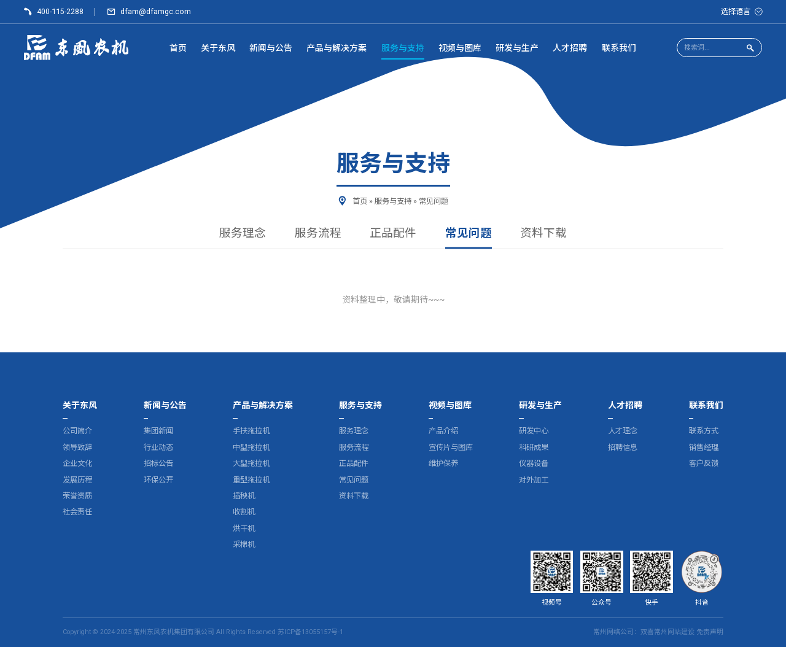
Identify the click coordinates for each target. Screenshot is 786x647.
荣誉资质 (77, 495)
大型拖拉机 (251, 463)
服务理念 (242, 234)
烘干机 (244, 528)
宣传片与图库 (451, 447)
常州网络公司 (613, 632)
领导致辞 (77, 447)
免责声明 (709, 632)
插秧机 (244, 495)
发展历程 (77, 479)
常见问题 (468, 234)
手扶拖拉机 (251, 430)
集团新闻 (158, 430)
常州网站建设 (674, 632)
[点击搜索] (750, 48)
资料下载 (543, 234)
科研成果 (533, 447)
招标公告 (158, 463)
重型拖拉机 (251, 479)
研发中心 (533, 430)
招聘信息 (622, 447)
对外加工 (533, 479)
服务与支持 (393, 201)
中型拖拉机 (251, 447)
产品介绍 (443, 430)
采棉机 (244, 544)
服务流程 (318, 234)
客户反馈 (703, 463)
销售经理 (703, 447)
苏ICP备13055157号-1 (310, 632)
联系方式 (703, 430)
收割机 (244, 511)
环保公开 (158, 479)
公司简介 (77, 430)
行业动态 (158, 447)
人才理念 (622, 430)
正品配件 (393, 234)
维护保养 (443, 463)
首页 (359, 201)
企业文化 (77, 463)
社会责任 (77, 511)
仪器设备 (533, 463)
